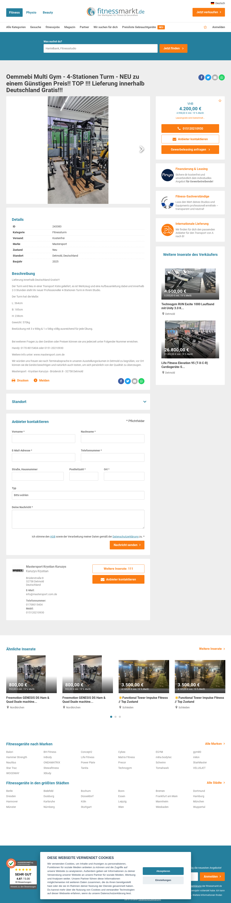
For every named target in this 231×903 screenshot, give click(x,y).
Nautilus (11, 762)
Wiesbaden (162, 806)
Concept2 (86, 751)
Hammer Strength (16, 757)
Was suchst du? (53, 41)
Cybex (121, 751)
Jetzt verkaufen (207, 12)
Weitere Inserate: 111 (118, 568)
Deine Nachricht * (22, 507)
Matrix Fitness (126, 757)
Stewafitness (51, 767)
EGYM (159, 751)
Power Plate (88, 762)
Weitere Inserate (210, 649)
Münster (11, 806)
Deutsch (218, 3)
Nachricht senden (125, 545)
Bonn (121, 790)
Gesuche (35, 27)
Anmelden (218, 27)
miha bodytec (164, 757)
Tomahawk (162, 767)
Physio (31, 12)
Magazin (69, 27)
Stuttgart (86, 806)
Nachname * (88, 431)
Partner (84, 27)
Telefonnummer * (91, 450)
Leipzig (122, 801)
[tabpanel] (31, 682)
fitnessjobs (53, 27)
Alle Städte (214, 782)
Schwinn (161, 762)
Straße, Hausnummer (25, 469)
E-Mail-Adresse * (22, 450)
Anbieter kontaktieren (118, 579)
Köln (83, 801)
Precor (122, 762)
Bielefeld (48, 790)
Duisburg (49, 796)
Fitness (14, 12)
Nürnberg (49, 806)
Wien (121, 806)
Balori (9, 751)
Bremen (160, 790)
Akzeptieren (163, 871)
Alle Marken (213, 743)
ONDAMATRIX (52, 762)
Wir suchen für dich (106, 27)
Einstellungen (163, 880)
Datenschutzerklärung (126, 536)
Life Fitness (87, 757)
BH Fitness (50, 751)
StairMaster (200, 762)
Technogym (125, 767)
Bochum (86, 790)
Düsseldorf (87, 796)
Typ (14, 488)
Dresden (11, 796)
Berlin (9, 790)
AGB (52, 536)
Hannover (12, 801)
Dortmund (199, 790)
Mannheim (162, 801)
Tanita (84, 767)
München (198, 801)
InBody (48, 757)
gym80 (197, 751)
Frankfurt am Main (167, 796)
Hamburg (198, 796)
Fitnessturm (59, 232)
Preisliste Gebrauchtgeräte (143, 27)
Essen (121, 796)
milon (196, 757)
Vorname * (18, 431)
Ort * (106, 469)
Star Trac (11, 767)
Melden (41, 380)
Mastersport (59, 243)
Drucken (20, 380)
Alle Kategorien (16, 27)
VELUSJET (199, 767)
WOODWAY (12, 773)
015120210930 (190, 128)
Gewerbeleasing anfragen (189, 149)
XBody (47, 773)
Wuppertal (199, 806)
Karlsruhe (49, 801)
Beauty (48, 12)
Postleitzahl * (77, 469)
